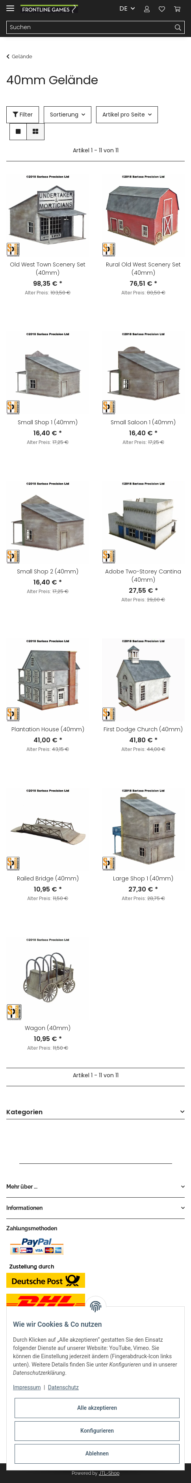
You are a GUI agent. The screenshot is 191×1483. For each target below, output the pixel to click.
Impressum (27, 1387)
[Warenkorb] (177, 9)
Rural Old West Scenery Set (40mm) (143, 269)
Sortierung (64, 114)
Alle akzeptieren (97, 1408)
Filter (23, 114)
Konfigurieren (97, 1431)
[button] (146, 9)
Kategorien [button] (24, 1112)
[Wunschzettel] (161, 9)
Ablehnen (97, 1453)
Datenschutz (63, 1387)
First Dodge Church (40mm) (143, 729)
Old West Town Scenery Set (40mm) (47, 269)
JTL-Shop (109, 1473)
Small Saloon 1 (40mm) (143, 422)
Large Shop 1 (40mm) (143, 878)
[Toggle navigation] (10, 5)
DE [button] (123, 8)
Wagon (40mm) (47, 1028)
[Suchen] (89, 27)
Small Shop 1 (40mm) (48, 422)
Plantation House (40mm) (47, 729)
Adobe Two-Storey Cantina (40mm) (143, 576)
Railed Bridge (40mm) (48, 878)
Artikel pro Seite (123, 114)
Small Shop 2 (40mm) (47, 571)
